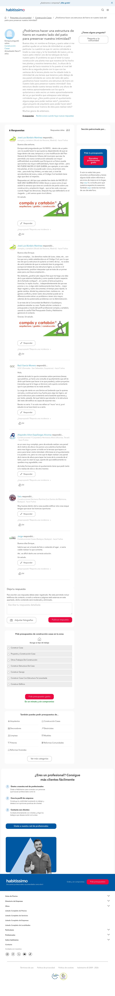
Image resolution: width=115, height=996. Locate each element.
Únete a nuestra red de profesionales (31, 826)
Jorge (20, 536)
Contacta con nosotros (13, 949)
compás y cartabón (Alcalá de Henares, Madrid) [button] (37, 140)
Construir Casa (17, 648)
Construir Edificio (18, 684)
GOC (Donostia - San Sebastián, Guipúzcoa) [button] (36, 368)
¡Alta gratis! (65, 3)
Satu (20, 497)
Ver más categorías (39, 759)
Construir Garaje (17, 672)
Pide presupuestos (97, 882)
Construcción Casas (43, 18)
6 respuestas (28, 116)
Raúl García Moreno (27, 366)
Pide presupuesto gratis (39, 697)
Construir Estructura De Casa (23, 666)
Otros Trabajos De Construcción (24, 660)
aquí (86, 183)
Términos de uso (27, 968)
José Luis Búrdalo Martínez (30, 138)
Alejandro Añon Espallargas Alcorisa (35, 435)
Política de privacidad (46, 968)
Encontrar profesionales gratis (93, 160)
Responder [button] (26, 223)
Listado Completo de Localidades (17, 925)
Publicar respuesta (60, 620)
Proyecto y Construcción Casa (23, 654)
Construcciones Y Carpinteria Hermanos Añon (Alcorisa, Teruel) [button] (43, 438)
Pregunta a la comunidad (93, 40)
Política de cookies (66, 968)
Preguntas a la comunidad (20, 18)
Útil (21, 234)
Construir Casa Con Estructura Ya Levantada (29, 678)
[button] (10, 34)
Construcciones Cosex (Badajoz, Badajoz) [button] (35, 539)
